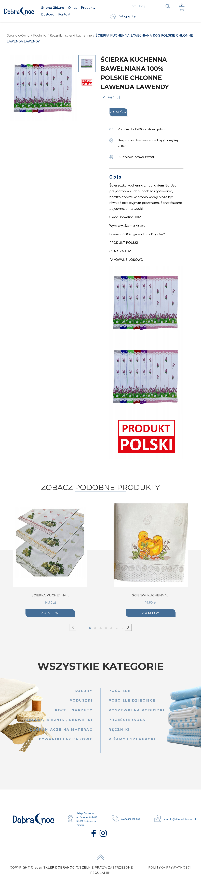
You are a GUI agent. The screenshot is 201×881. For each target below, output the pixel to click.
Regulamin (100, 874)
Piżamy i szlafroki (132, 741)
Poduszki (80, 702)
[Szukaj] (140, 6)
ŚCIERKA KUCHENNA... (50, 597)
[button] (128, 629)
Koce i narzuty (73, 712)
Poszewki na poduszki (137, 712)
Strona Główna (52, 7)
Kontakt (64, 14)
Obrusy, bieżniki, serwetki (58, 721)
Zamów (147, 113)
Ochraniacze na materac (60, 731)
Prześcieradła (127, 721)
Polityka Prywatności (169, 869)
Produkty (88, 7)
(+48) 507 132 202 (130, 821)
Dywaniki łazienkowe (65, 741)
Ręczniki (119, 731)
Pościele (120, 692)
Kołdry (83, 692)
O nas (72, 7)
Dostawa (47, 14)
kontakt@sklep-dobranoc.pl (180, 821)
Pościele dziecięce (132, 702)
